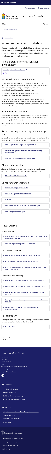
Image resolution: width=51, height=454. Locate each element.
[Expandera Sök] (46, 24)
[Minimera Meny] (5, 24)
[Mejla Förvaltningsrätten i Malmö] (14, 366)
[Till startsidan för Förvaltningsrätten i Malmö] (22, 16)
